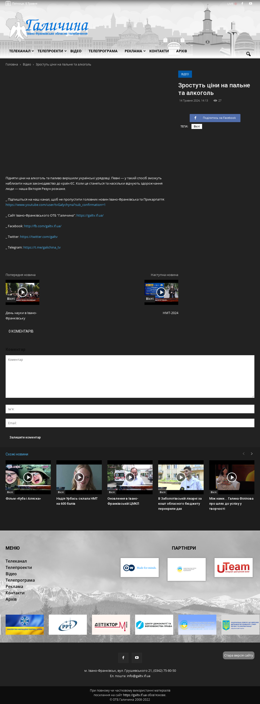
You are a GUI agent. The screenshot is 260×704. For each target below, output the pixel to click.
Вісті (197, 126)
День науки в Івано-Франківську (21, 315)
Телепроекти (52, 50)
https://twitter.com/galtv (39, 236)
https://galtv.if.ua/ (90, 215)
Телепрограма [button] (103, 50)
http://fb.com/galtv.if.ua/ (42, 226)
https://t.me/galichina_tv (42, 247)
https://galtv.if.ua (135, 695)
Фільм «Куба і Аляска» (23, 498)
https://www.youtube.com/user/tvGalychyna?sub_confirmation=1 (56, 204)
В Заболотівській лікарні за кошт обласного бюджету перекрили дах (180, 504)
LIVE (232, 4)
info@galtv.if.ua (138, 676)
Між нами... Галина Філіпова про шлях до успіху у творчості (231, 504)
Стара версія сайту (238, 655)
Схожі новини (17, 454)
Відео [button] (76, 50)
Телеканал (21, 50)
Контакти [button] (159, 50)
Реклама (135, 50)
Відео (185, 74)
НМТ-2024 (170, 312)
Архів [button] (181, 50)
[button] (248, 54)
